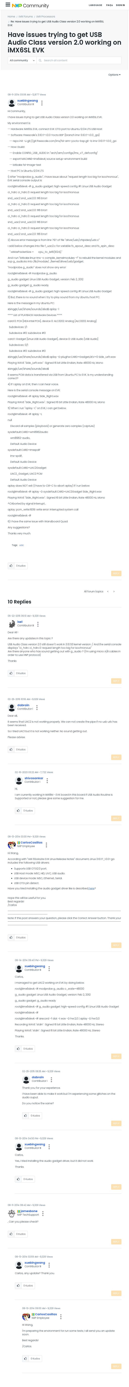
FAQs (109, 5)
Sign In (120, 5)
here (91, 888)
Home (11, 16)
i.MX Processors (45, 16)
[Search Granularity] (22, 60)
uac (21, 545)
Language (95, 5)
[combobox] (78, 60)
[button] (42, 103)
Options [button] (113, 75)
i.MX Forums (26, 16)
